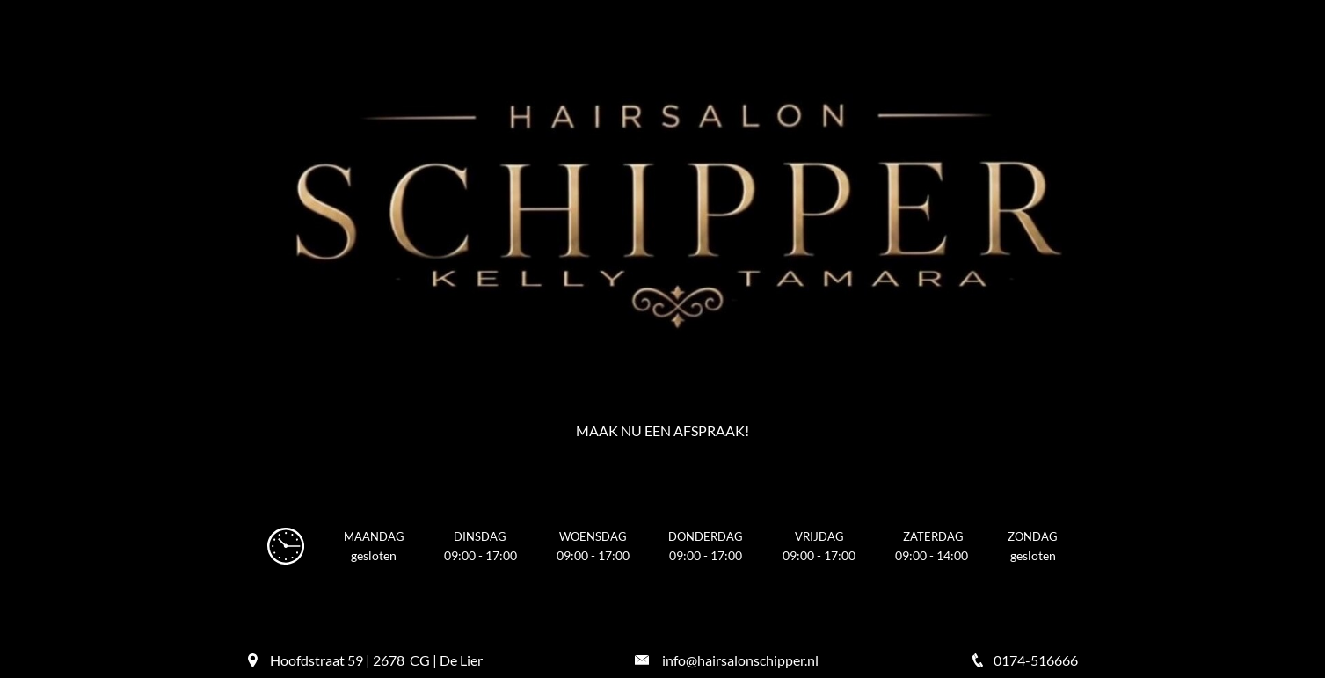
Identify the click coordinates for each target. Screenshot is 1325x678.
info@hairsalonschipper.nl (740, 660)
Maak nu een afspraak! (662, 430)
